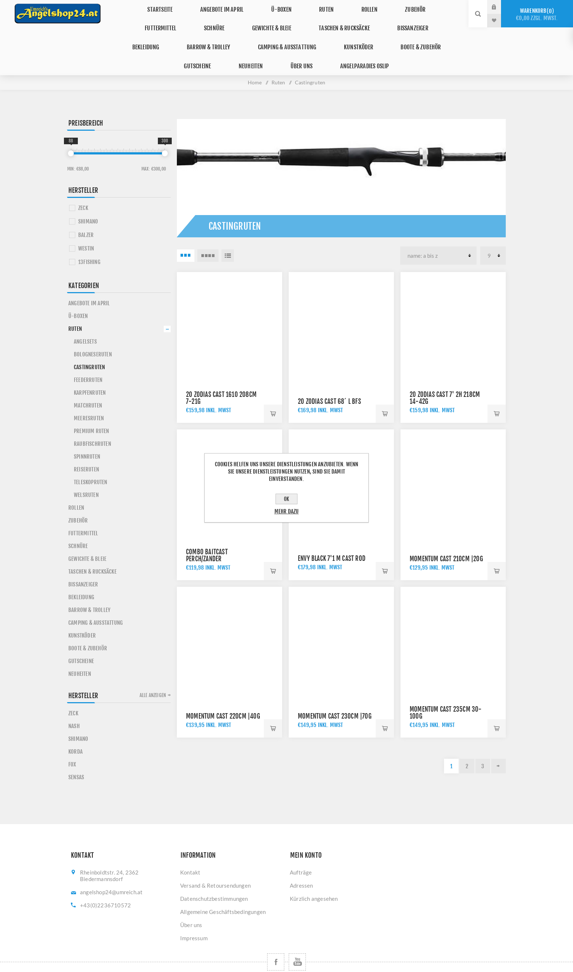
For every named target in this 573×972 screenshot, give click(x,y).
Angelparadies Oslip (286, 47)
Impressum (194, 917)
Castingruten (89, 346)
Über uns (429, 34)
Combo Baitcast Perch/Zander (207, 534)
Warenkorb (537, 14)
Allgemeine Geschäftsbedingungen (223, 890)
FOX (72, 743)
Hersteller (83, 169)
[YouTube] (297, 940)
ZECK (83, 186)
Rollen (312, 7)
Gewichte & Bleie (167, 20)
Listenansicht (227, 234)
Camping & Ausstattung (164, 34)
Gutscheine (339, 34)
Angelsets (85, 320)
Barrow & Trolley (404, 20)
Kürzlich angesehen (314, 877)
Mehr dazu (286, 511)
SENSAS (76, 756)
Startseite (132, 7)
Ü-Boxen (241, 7)
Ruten (278, 7)
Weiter (498, 745)
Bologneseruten (93, 333)
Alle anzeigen (153, 674)
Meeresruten (89, 397)
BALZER (86, 213)
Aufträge (301, 851)
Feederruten (88, 358)
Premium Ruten (91, 409)
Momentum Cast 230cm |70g (335, 695)
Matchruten (88, 384)
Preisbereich (85, 102)
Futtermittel (397, 7)
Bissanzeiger (298, 20)
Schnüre (443, 7)
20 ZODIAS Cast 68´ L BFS (329, 380)
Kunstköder (228, 34)
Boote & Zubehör (284, 34)
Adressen (301, 864)
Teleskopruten (90, 461)
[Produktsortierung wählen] (438, 234)
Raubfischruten (92, 422)
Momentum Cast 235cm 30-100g (446, 691)
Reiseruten (86, 448)
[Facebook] (275, 940)
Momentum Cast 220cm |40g (223, 695)
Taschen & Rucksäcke (234, 20)
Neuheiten (385, 34)
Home (255, 61)
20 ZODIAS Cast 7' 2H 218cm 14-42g (445, 377)
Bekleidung (347, 20)
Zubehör (350, 7)
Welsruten (86, 473)
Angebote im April (188, 7)
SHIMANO (88, 200)
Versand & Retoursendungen (215, 864)
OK (286, 499)
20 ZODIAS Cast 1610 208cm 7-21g (221, 377)
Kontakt (190, 851)
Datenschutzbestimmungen (214, 877)
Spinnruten (87, 435)
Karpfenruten (90, 371)
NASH (74, 704)
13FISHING (89, 240)
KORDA (75, 730)
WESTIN (86, 227)
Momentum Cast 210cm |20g (446, 538)
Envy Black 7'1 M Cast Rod (331, 537)
